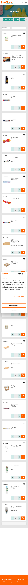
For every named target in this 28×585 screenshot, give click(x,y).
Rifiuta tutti (14, 310)
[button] (19, 28)
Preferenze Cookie (19, 296)
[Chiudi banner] (25, 273)
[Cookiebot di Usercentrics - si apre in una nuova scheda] (17, 274)
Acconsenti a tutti (14, 300)
